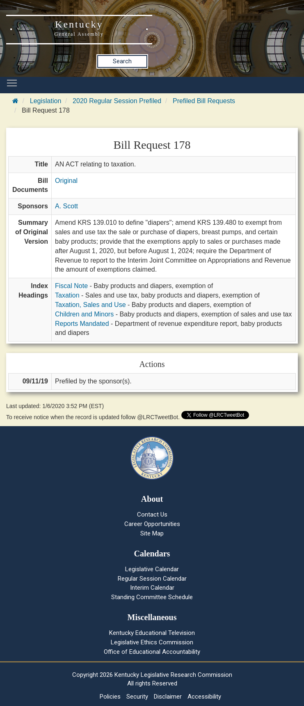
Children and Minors (84, 314)
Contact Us (152, 514)
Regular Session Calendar (152, 578)
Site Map (152, 533)
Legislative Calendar (152, 569)
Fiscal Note (71, 285)
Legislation (46, 100)
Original (66, 180)
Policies (110, 696)
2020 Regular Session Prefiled (117, 100)
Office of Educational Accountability (152, 651)
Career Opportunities (152, 524)
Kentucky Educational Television (152, 633)
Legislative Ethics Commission (152, 642)
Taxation (67, 295)
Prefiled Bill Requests (204, 100)
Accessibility (204, 696)
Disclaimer (168, 696)
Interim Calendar (152, 587)
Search (122, 61)
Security (137, 696)
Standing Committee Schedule (152, 597)
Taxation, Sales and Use (90, 304)
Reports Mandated (82, 323)
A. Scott (66, 206)
